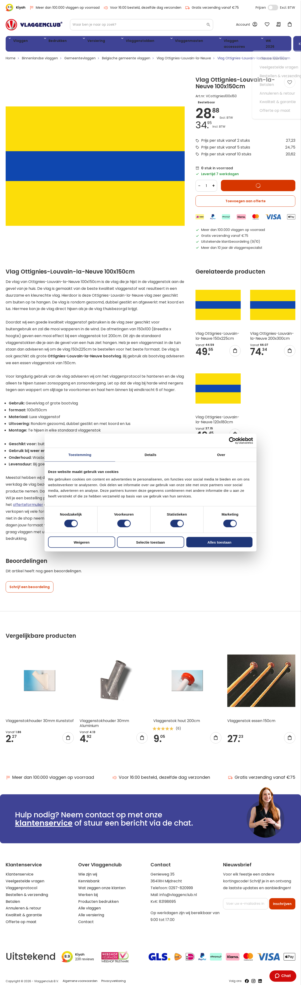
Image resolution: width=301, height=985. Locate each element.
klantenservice (44, 818)
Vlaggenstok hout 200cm (176, 716)
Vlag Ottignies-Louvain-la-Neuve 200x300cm (272, 331)
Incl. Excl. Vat (273, 7)
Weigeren (81, 542)
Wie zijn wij (87, 869)
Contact (86, 917)
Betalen (13, 897)
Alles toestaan (219, 542)
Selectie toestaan (150, 542)
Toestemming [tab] (79, 455)
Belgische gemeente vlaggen (126, 53)
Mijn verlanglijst (267, 24)
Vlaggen (18, 41)
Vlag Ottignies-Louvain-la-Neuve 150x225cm (217, 331)
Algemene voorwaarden (80, 976)
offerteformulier (28, 500)
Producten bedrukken (98, 897)
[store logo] (34, 24)
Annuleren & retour (23, 903)
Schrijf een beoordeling (29, 582)
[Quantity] (206, 181)
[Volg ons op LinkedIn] (260, 976)
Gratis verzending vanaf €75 (212, 7)
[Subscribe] (282, 899)
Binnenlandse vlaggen (40, 53)
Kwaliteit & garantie (24, 910)
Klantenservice (19, 869)
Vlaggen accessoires (185, 41)
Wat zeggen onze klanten (102, 883)
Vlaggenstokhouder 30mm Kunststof (40, 716)
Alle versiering (91, 910)
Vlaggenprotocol (21, 883)
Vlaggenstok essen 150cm (251, 716)
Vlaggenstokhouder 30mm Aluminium (104, 718)
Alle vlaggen (89, 903)
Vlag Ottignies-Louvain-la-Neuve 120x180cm (217, 415)
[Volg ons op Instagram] (253, 976)
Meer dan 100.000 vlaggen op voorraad (64, 7)
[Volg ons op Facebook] (246, 976)
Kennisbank (89, 876)
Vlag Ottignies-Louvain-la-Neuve (184, 53)
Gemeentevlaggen (80, 53)
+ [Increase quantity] (213, 181)
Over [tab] (221, 455)
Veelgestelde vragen (25, 876)
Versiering (72, 41)
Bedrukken (45, 41)
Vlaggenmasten (143, 41)
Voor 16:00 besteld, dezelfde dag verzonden (142, 7)
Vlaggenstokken (105, 41)
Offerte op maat (21, 917)
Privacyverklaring (113, 976)
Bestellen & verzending (27, 890)
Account (243, 24)
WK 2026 (221, 41)
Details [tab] (150, 455)
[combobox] (141, 24)
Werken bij (88, 890)
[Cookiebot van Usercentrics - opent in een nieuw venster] (232, 440)
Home (11, 53)
